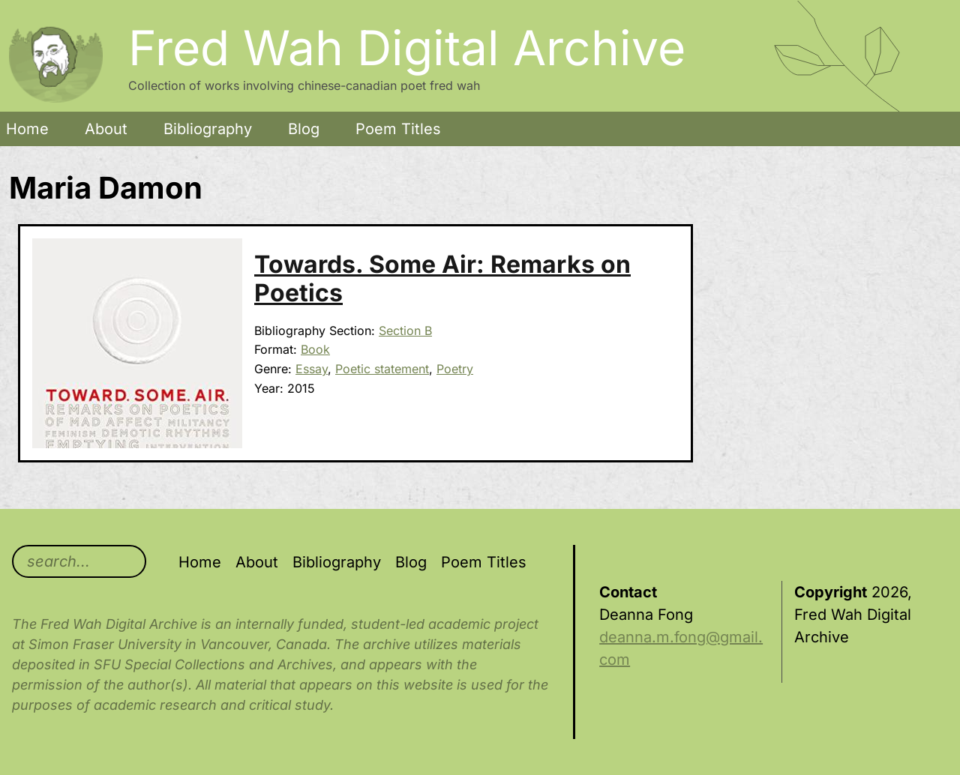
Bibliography (208, 129)
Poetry (454, 368)
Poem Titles (398, 129)
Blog (304, 129)
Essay (312, 368)
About (106, 129)
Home (27, 129)
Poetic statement (382, 368)
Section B (405, 330)
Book (315, 349)
